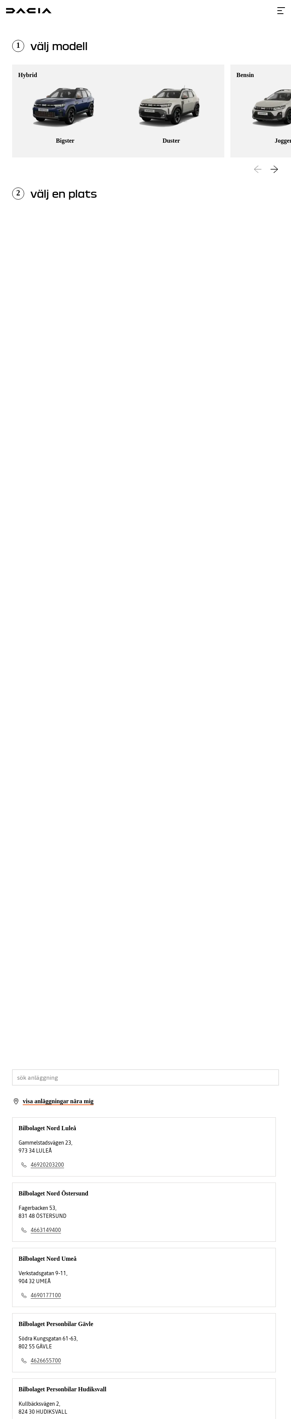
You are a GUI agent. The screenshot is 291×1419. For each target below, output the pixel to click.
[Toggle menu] (281, 10)
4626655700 (46, 1360)
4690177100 (46, 1295)
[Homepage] (29, 10)
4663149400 (46, 1230)
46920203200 (47, 1165)
